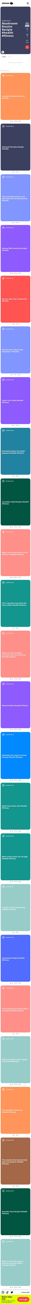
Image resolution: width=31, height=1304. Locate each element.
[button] (23, 1299)
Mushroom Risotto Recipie (10, 26)
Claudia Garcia (6, 20)
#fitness (8, 36)
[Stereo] (7, 3)
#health (7, 32)
